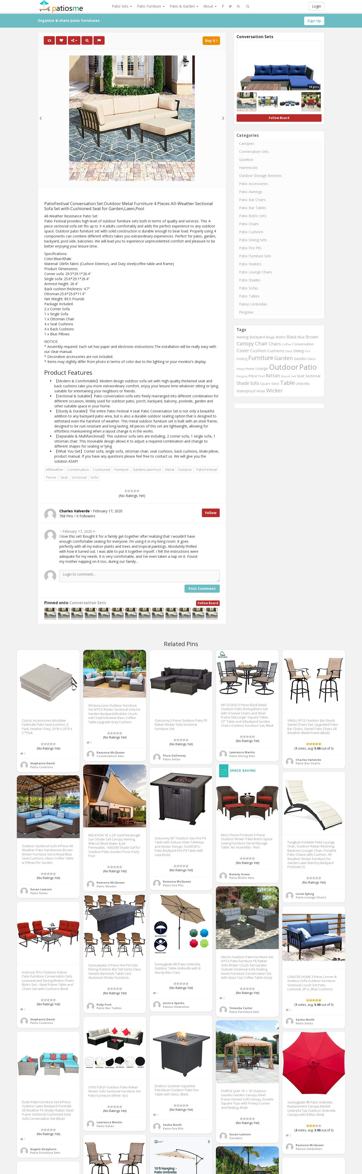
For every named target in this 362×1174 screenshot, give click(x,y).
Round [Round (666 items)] (285, 376)
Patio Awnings (250, 191)
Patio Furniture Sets (255, 256)
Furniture (121, 469)
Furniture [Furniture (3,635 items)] (260, 358)
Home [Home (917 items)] (249, 368)
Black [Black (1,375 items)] (292, 337)
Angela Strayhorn (43, 1149)
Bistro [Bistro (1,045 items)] (281, 337)
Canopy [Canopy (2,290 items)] (245, 343)
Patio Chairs (249, 223)
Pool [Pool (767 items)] (261, 376)
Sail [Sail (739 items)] (293, 376)
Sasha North (305, 1019)
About (210, 6)
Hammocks (248, 167)
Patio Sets (122, 6)
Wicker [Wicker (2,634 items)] (274, 390)
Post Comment (202, 588)
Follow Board (208, 603)
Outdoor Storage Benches (260, 175)
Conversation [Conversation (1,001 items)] (303, 344)
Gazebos (246, 159)
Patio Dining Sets (253, 239)
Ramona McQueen (111, 752)
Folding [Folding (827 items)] (242, 359)
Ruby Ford (104, 1004)
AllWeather (54, 469)
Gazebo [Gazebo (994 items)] (300, 358)
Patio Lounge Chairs (255, 272)
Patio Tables (249, 296)
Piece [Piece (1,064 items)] (252, 376)
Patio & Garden (184, 6)
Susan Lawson (41, 889)
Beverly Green (239, 874)
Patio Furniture (151, 6)
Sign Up (314, 20)
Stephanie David (42, 763)
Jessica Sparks (173, 1003)
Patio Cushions (251, 231)
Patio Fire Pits (250, 247)
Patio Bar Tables (252, 207)
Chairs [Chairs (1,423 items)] (275, 344)
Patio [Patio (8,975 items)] (308, 367)
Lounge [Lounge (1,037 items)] (261, 368)
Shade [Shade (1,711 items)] (243, 383)
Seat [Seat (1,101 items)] (300, 376)
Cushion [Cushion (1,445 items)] (258, 350)
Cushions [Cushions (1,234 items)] (275, 350)
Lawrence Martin (242, 752)
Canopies (246, 143)
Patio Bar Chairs (252, 199)
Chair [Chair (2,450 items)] (261, 343)
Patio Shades (249, 280)
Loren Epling (305, 894)
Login (316, 6)
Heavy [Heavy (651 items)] (240, 368)
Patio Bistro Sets (252, 215)
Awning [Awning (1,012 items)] (242, 337)
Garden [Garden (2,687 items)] (283, 357)
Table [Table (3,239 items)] (287, 382)
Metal (169, 469)
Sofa (94, 477)
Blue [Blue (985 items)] (301, 337)
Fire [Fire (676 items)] (307, 351)
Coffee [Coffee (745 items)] (286, 344)
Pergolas (246, 312)
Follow (210, 512)
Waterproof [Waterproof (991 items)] (246, 391)
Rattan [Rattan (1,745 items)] (273, 376)
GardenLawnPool (147, 469)
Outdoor (185, 469)
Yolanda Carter (240, 1008)
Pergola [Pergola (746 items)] (242, 376)
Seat (64, 477)
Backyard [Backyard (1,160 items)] (257, 336)
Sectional (79, 477)
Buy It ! (211, 40)
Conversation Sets (87, 602)
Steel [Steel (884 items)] (275, 383)
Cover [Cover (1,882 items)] (243, 350)
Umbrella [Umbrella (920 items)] (302, 383)
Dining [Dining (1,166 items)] (298, 350)
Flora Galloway (174, 755)
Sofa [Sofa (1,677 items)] (254, 383)
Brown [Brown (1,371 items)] (312, 337)
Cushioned (101, 469)
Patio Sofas (248, 288)
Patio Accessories (253, 183)
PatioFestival (206, 469)
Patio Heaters (250, 264)
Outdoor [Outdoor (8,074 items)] (283, 367)
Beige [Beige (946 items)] (270, 337)
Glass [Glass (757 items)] (311, 359)
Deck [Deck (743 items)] (288, 351)
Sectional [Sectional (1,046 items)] (312, 376)
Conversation (78, 469)
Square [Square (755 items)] (265, 384)
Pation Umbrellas (253, 304)
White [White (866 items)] (260, 391)
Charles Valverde (308, 760)
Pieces (51, 477)
